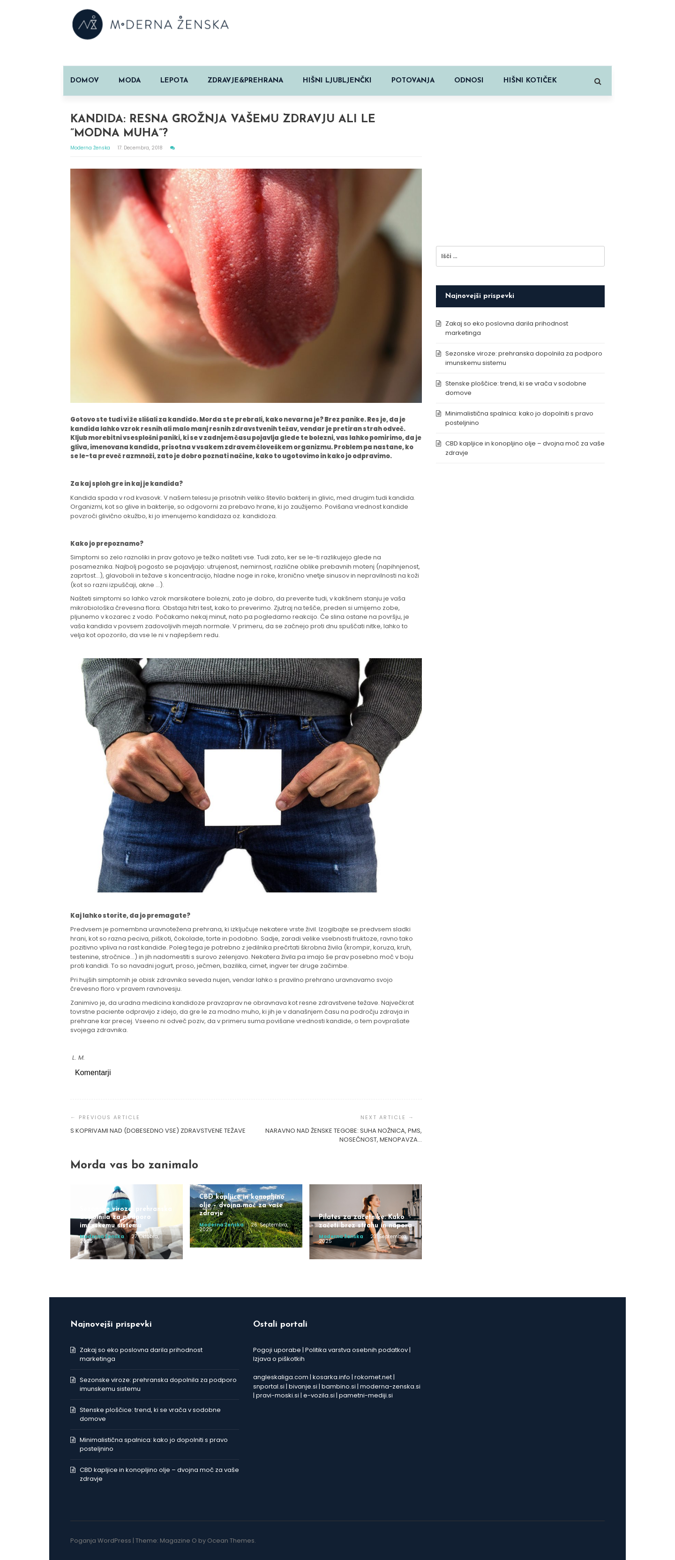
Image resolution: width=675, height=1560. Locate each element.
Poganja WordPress (100, 1540)
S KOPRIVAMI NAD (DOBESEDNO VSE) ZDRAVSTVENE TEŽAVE (158, 1130)
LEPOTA (174, 80)
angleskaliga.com (280, 1377)
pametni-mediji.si (366, 1395)
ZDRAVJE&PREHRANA (245, 80)
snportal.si (269, 1386)
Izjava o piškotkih (279, 1358)
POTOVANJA (413, 80)
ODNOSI (469, 80)
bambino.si (339, 1386)
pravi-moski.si (277, 1395)
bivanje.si (303, 1386)
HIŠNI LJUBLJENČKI (337, 80)
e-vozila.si (319, 1395)
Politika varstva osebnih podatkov (356, 1349)
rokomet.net (373, 1377)
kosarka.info (331, 1377)
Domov (84, 80)
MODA (130, 80)
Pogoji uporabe (277, 1349)
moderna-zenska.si (390, 1386)
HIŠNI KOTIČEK (530, 80)
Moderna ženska (91, 147)
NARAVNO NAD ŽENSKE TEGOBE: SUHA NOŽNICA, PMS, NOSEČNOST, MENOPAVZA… (343, 1135)
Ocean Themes (231, 1540)
